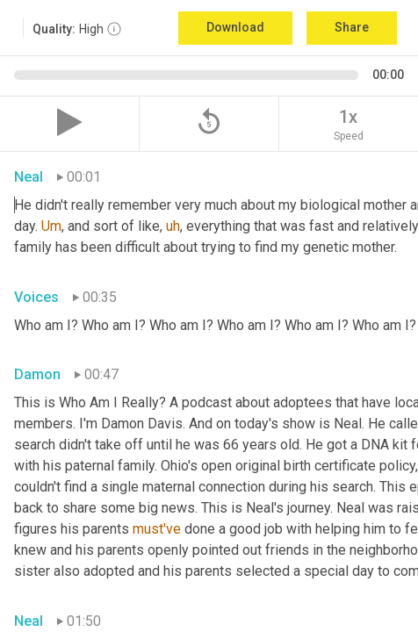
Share (352, 27)
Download (235, 27)
